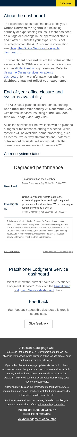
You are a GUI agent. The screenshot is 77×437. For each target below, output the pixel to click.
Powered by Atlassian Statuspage (58, 251)
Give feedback (38, 323)
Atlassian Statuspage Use (36, 348)
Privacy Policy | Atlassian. (51, 404)
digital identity (24, 68)
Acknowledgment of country (37, 419)
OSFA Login (65, 3)
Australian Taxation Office (35, 409)
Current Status (12, 251)
